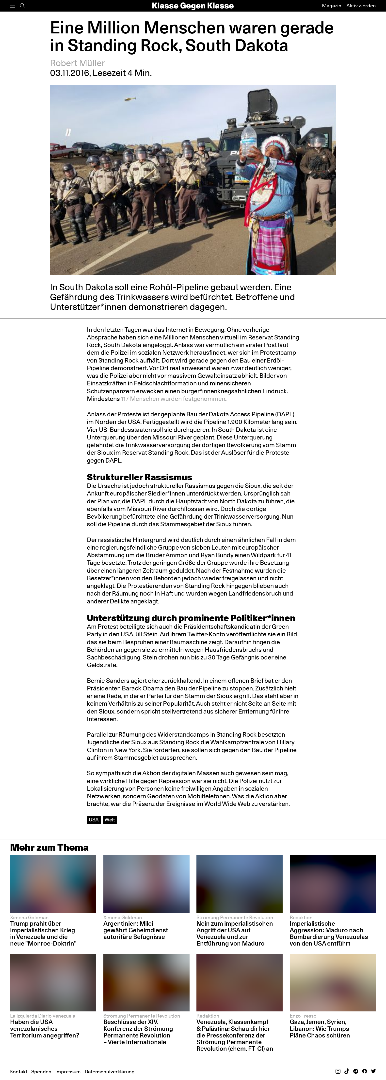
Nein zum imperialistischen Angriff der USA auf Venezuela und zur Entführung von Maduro (234, 933)
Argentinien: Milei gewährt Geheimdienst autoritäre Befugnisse (135, 930)
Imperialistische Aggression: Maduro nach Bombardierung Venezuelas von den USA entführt (329, 933)
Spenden (41, 1072)
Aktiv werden (361, 6)
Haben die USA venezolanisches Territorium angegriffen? (44, 1028)
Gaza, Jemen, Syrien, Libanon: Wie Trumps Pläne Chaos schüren (320, 1028)
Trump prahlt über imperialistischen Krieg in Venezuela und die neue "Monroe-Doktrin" (43, 933)
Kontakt (18, 1072)
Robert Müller (77, 63)
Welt (110, 820)
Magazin (331, 6)
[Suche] (22, 5)
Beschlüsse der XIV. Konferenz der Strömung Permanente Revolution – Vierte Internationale (138, 1031)
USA (94, 820)
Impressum (68, 1072)
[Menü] (12, 5)
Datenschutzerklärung (110, 1072)
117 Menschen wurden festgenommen (173, 398)
